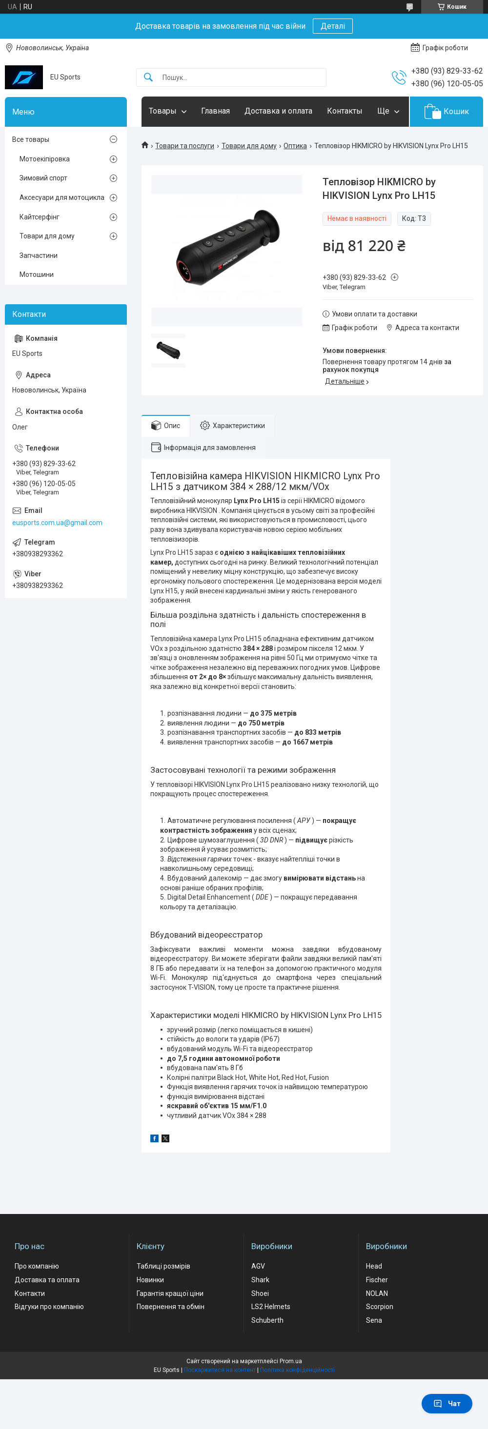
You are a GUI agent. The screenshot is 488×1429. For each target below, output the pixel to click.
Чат (447, 1403)
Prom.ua (291, 1361)
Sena (374, 1320)
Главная (215, 111)
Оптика (295, 146)
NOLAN (377, 1293)
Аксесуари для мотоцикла (62, 197)
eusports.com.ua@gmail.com (57, 523)
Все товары (30, 139)
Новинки (150, 1280)
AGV (258, 1266)
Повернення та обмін (170, 1307)
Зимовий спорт (43, 178)
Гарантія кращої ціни (170, 1293)
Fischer (377, 1280)
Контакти (30, 1293)
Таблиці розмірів (163, 1266)
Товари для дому (249, 146)
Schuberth (267, 1320)
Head (374, 1266)
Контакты (345, 111)
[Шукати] (148, 77)
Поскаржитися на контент (220, 1370)
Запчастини (39, 255)
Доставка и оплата (278, 111)
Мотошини (37, 274)
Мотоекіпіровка (45, 159)
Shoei (260, 1293)
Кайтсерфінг (40, 217)
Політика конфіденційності (297, 1370)
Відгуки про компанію (49, 1307)
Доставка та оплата (47, 1280)
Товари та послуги (184, 146)
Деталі (333, 26)
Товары (163, 111)
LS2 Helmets (270, 1307)
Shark (260, 1280)
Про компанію (37, 1266)
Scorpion (379, 1307)
